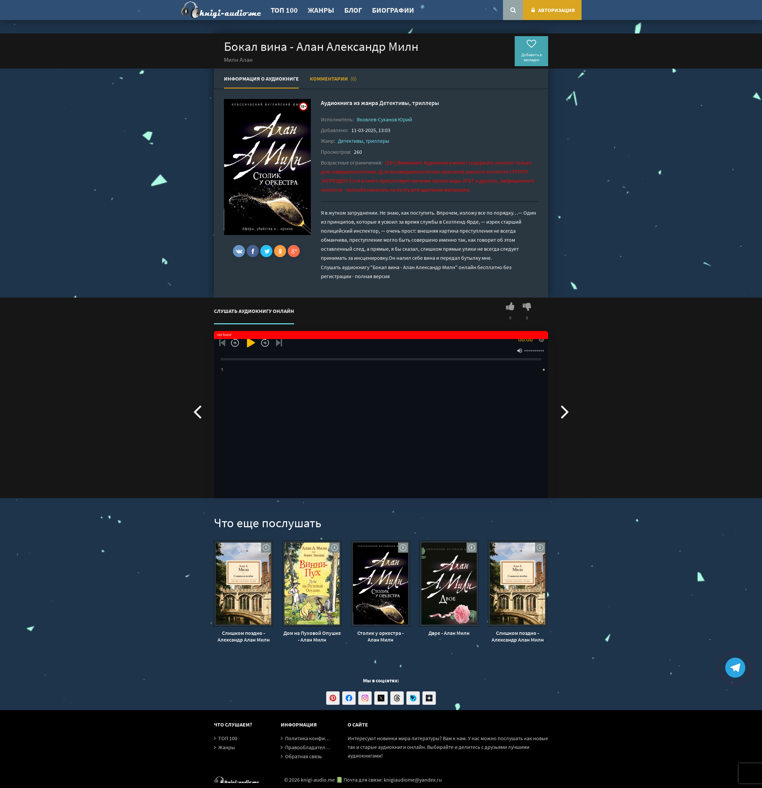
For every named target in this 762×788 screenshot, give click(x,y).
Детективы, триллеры (409, 103)
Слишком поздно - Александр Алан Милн (244, 636)
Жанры (321, 10)
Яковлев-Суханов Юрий (384, 119)
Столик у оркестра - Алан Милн (380, 636)
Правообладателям (308, 747)
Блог (353, 10)
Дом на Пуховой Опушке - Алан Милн (312, 636)
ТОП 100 (284, 10)
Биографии (393, 10)
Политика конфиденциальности (323, 738)
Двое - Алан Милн (449, 633)
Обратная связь (303, 756)
